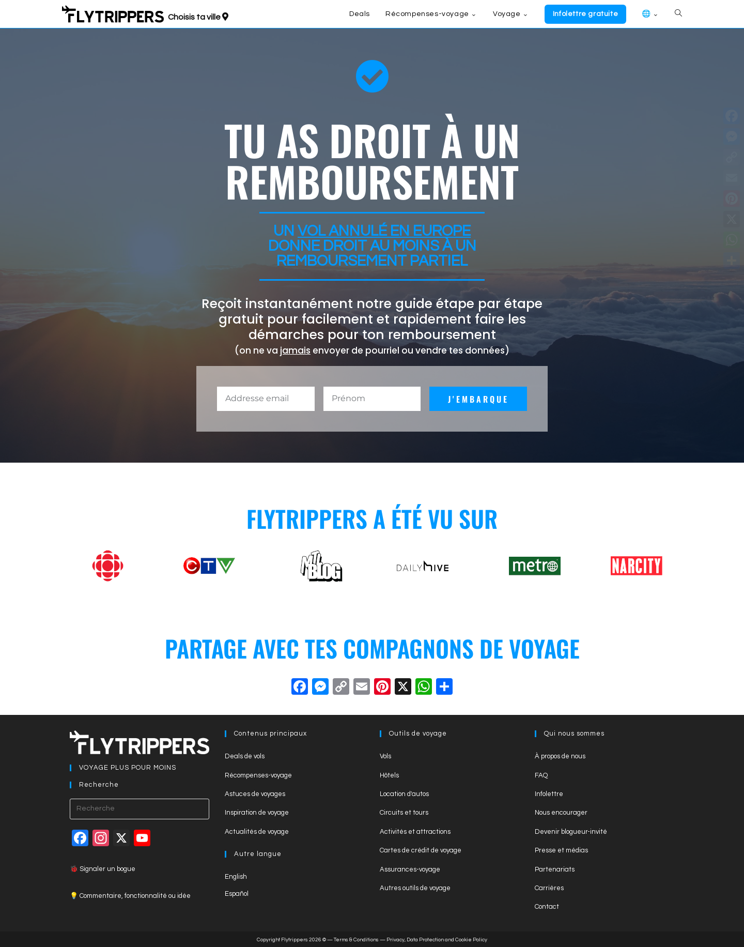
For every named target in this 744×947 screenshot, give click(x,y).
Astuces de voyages (255, 794)
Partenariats (555, 869)
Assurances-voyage (410, 869)
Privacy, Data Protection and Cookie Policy (436, 939)
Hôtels (389, 775)
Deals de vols (245, 756)
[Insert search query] (139, 809)
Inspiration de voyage (257, 812)
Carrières (549, 888)
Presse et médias (561, 850)
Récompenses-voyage (258, 775)
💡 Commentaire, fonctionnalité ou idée (130, 895)
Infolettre (549, 794)
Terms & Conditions (356, 939)
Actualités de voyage (257, 831)
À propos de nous (560, 756)
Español (237, 893)
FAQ (541, 775)
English (236, 876)
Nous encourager (561, 812)
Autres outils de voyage (415, 888)
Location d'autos (404, 794)
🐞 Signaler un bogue (102, 869)
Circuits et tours (404, 812)
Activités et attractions (415, 831)
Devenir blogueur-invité (571, 831)
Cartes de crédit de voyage (420, 850)
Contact (547, 906)
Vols (385, 756)
